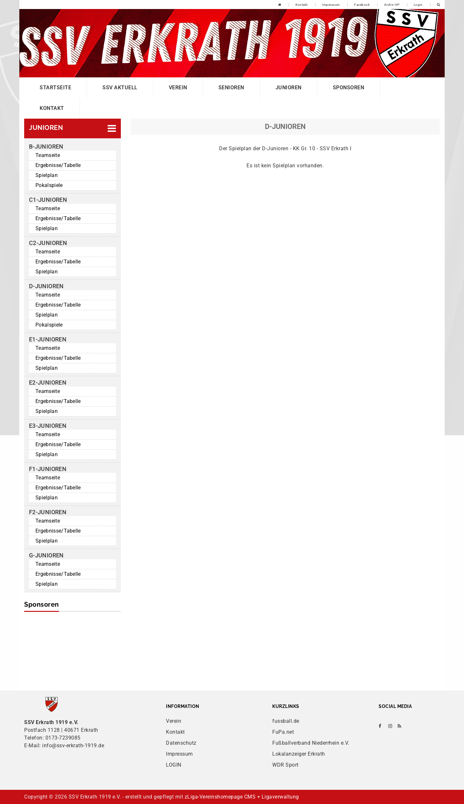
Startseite (55, 87)
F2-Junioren (47, 512)
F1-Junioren (47, 469)
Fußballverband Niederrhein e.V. (310, 743)
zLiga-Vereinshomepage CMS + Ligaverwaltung (242, 797)
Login (418, 4)
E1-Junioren (47, 339)
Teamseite (47, 155)
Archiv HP (392, 4)
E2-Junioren (47, 382)
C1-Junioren (48, 199)
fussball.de (285, 721)
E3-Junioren (47, 425)
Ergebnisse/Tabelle (58, 165)
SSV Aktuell (120, 87)
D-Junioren (46, 286)
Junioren (289, 87)
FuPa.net (283, 732)
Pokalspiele (49, 185)
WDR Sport (285, 765)
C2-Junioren (48, 243)
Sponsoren (348, 87)
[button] (72, 128)
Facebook (362, 4)
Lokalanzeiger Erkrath (298, 754)
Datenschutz (181, 743)
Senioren (231, 87)
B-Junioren (46, 146)
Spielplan (46, 175)
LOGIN (173, 765)
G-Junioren (46, 555)
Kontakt (301, 4)
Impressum (331, 4)
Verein (178, 87)
